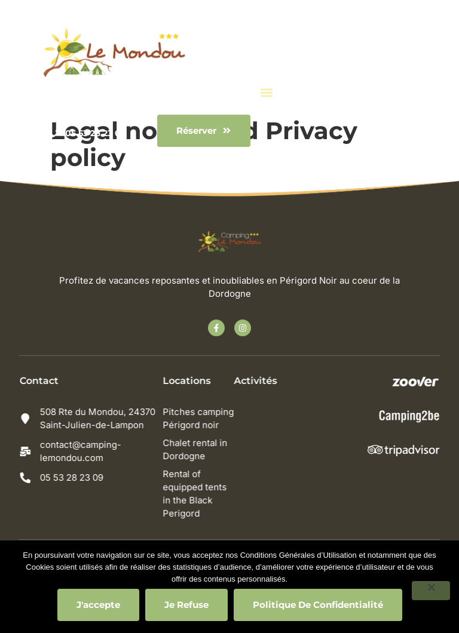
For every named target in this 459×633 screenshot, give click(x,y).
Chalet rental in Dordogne (198, 449)
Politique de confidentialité (318, 604)
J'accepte (98, 604)
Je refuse (186, 604)
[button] (267, 92)
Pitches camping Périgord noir (201, 418)
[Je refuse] (431, 590)
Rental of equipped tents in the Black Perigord (198, 493)
